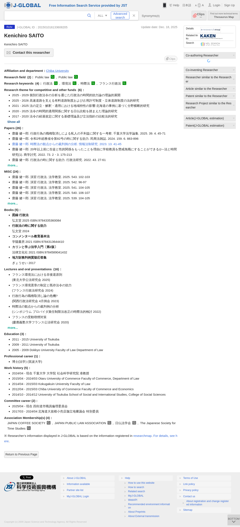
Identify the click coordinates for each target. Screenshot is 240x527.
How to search (136, 487)
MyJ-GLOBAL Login (78, 496)
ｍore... (12, 165)
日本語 (186, 5)
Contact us (189, 496)
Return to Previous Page (21, 454)
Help (176, 5)
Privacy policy (190, 490)
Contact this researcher (32, 54)
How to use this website (141, 482)
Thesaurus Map (224, 15)
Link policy (189, 484)
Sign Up (229, 5)
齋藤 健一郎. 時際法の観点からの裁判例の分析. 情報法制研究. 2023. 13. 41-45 (66, 144)
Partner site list (75, 490)
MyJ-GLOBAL (136, 495)
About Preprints (136, 511)
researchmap (142, 435)
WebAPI (132, 499)
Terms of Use (190, 478)
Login (216, 5)
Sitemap (187, 509)
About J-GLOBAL (76, 478)
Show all (13, 121)
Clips (201, 15)
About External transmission (143, 516)
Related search (136, 491)
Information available (78, 484)
